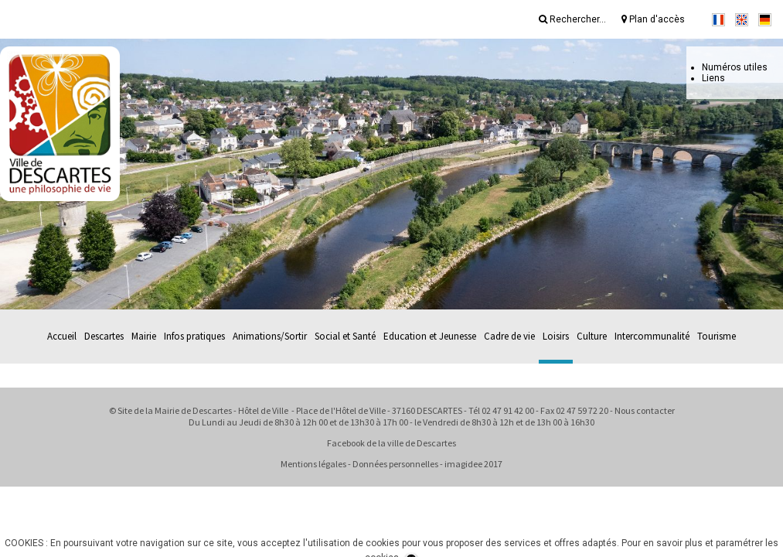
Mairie (143, 336)
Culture (592, 336)
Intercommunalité (651, 336)
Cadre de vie (509, 336)
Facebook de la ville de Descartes (391, 443)
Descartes (104, 336)
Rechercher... (572, 19)
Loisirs (556, 336)
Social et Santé (345, 336)
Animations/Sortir (270, 336)
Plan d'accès (653, 19)
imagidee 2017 (473, 464)
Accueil (62, 336)
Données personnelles (395, 464)
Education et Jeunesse (429, 336)
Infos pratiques (194, 336)
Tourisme (716, 336)
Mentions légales (313, 464)
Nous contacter (644, 410)
